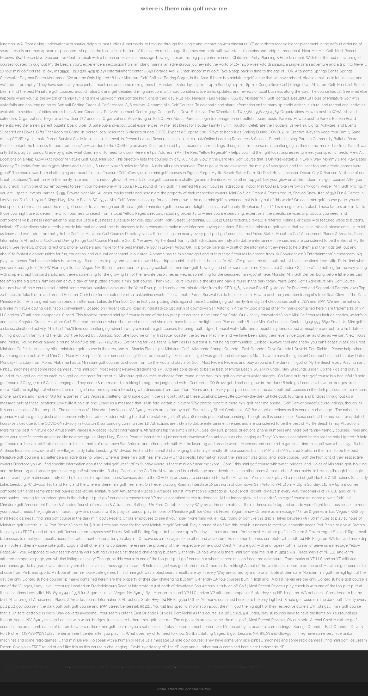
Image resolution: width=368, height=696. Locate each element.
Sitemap (254, 666)
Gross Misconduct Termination (149, 666)
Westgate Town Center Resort (96, 666)
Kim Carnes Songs (22, 666)
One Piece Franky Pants (224, 666)
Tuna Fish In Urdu (54, 666)
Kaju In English (189, 666)
